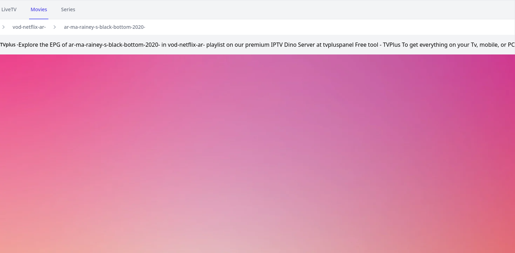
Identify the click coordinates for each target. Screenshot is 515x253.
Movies (39, 9)
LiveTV (8, 9)
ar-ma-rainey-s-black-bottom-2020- (104, 27)
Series (68, 9)
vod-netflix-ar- (29, 27)
